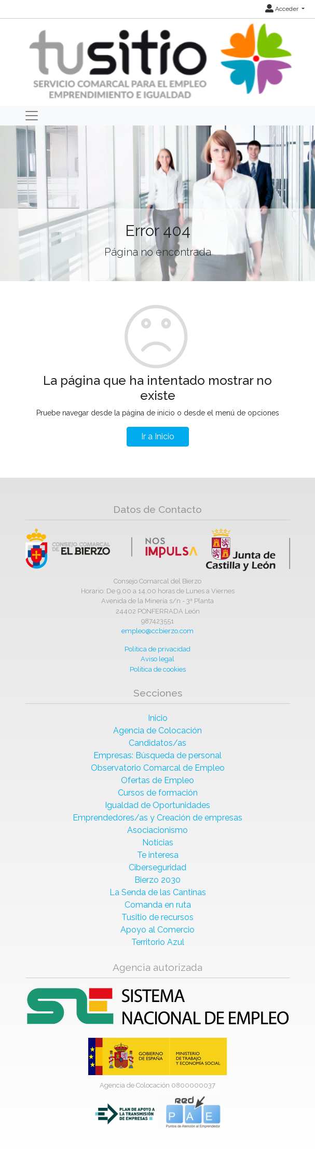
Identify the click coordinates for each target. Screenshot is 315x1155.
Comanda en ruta (158, 905)
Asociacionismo (157, 830)
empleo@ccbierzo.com (157, 631)
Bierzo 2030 (157, 880)
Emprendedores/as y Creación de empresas (157, 818)
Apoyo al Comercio (157, 930)
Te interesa (158, 855)
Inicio (158, 718)
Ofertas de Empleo (157, 780)
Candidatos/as (157, 743)
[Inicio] (159, 61)
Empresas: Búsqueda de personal (157, 755)
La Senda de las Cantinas (157, 892)
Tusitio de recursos (157, 917)
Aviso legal (157, 659)
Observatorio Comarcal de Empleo (158, 768)
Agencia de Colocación (157, 730)
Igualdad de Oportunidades (157, 805)
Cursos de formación (158, 793)
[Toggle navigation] (32, 116)
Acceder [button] (282, 8)
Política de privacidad (157, 649)
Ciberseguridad (157, 867)
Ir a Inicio (157, 436)
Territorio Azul (157, 942)
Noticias (157, 842)
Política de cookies (158, 669)
